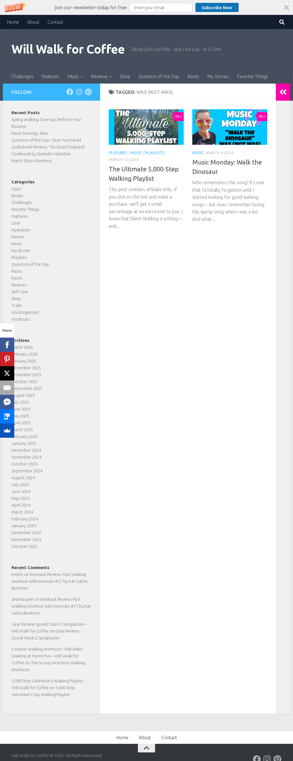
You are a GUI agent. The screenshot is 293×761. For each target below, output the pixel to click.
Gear (15, 223)
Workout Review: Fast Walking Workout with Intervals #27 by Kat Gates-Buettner (49, 581)
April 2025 (20, 422)
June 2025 (20, 409)
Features (50, 76)
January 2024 (23, 525)
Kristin (17, 574)
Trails (16, 305)
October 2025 (24, 381)
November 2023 (26, 539)
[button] (146, 7)
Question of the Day (158, 76)
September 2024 (26, 470)
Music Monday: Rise (29, 133)
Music (73, 76)
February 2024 (24, 518)
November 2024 (26, 457)
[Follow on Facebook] (69, 91)
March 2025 (22, 429)
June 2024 (20, 491)
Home (13, 22)
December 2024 (26, 450)
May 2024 (20, 498)
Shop (125, 76)
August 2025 (23, 395)
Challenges (22, 76)
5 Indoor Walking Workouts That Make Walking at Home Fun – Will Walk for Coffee (47, 656)
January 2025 (23, 443)
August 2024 (23, 477)
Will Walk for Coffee (67, 49)
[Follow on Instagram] (79, 91)
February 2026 (24, 354)
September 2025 (26, 388)
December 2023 (26, 532)
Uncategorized (25, 312)
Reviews (99, 76)
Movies (18, 236)
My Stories (218, 76)
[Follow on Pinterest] (88, 91)
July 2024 (20, 484)
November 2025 (26, 374)
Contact (55, 22)
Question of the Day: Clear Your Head (46, 140)
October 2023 (24, 546)
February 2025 (24, 436)
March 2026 (22, 347)
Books (17, 195)
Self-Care (19, 291)
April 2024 (20, 505)
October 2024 (24, 463)
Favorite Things (252, 76)
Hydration (20, 229)
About (33, 22)
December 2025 (26, 367)
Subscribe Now (217, 7)
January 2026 (23, 360)
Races (193, 76)
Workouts (20, 319)
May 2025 (20, 415)
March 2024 (22, 512)
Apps (16, 188)
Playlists (155, 152)
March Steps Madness (31, 160)
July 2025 (20, 402)
